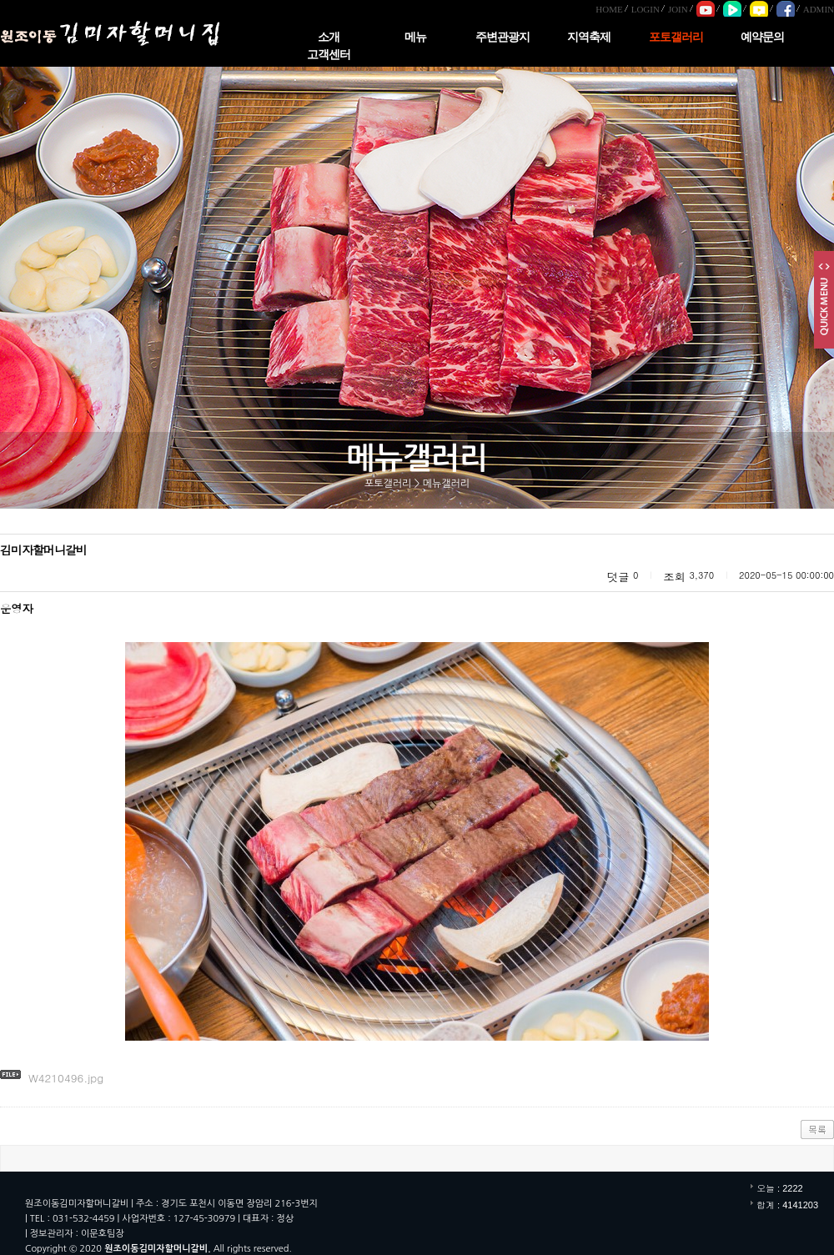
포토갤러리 (676, 37)
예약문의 (762, 37)
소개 (328, 37)
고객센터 (328, 54)
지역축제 (588, 37)
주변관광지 (502, 37)
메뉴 (415, 37)
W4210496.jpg (65, 1078)
